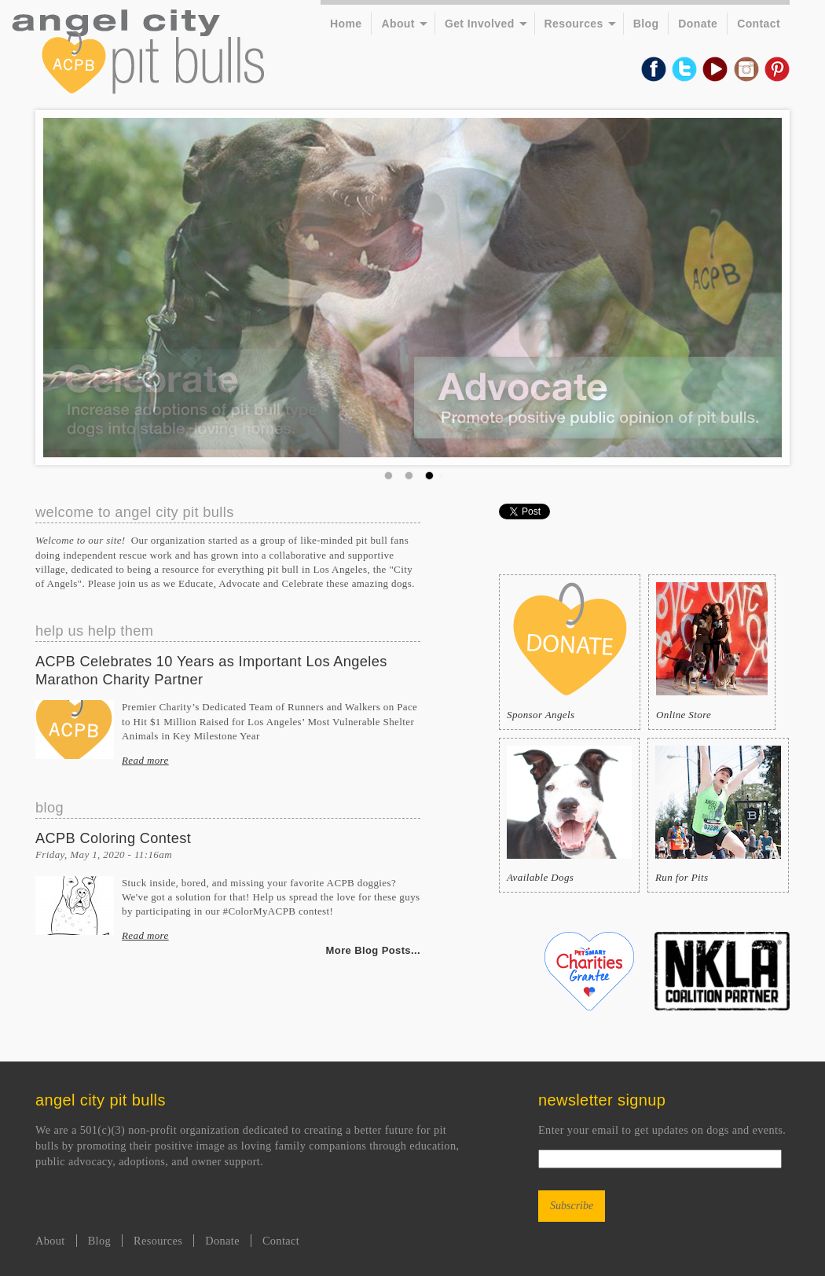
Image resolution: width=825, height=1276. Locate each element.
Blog (646, 23)
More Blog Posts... (373, 950)
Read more (145, 760)
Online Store (712, 651)
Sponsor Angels (569, 651)
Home (345, 23)
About (397, 23)
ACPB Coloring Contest (113, 838)
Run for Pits (718, 814)
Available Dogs (569, 814)
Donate (697, 23)
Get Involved (480, 23)
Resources (573, 23)
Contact (758, 23)
